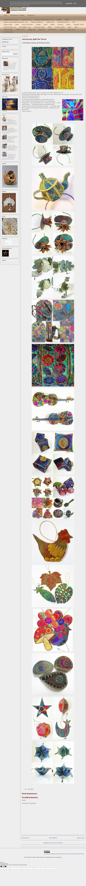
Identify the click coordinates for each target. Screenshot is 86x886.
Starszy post (80, 838)
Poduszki (52, 24)
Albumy (76, 27)
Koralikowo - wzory (20, 29)
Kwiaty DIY (60, 24)
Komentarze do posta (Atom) (56, 842)
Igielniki (50, 27)
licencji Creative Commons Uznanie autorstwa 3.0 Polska (70, 853)
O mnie (5, 15)
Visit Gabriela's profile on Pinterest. (8, 262)
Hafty (73, 22)
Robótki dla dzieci (52, 29)
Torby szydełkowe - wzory (25, 27)
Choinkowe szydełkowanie (37, 22)
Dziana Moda (6, 60)
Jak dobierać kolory (8, 32)
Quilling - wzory (31, 29)
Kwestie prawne (31, 15)
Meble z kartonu (71, 29)
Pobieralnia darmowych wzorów (11, 19)
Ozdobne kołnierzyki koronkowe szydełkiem (12, 118)
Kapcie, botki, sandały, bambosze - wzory (44, 19)
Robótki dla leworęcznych (63, 22)
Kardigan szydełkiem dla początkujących (12, 127)
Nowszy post (25, 838)
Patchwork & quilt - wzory (10, 27)
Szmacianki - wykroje (79, 24)
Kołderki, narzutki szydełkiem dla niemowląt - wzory (16, 22)
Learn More (68, 3)
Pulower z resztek (11, 135)
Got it (75, 3)
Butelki (17, 24)
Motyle (69, 27)
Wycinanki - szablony (60, 27)
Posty (4, 241)
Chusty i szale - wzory (26, 19)
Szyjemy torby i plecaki (39, 27)
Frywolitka (59, 19)
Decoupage (62, 29)
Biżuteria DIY (42, 29)
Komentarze (5, 243)
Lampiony (38, 24)
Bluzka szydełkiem (11, 144)
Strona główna (53, 838)
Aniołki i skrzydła (50, 22)
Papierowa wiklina (8, 24)
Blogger (60, 857)
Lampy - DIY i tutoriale (27, 24)
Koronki (67, 19)
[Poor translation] (5, 866)
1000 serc (68, 24)
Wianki (45, 24)
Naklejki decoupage (8, 29)
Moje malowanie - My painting (17, 15)
